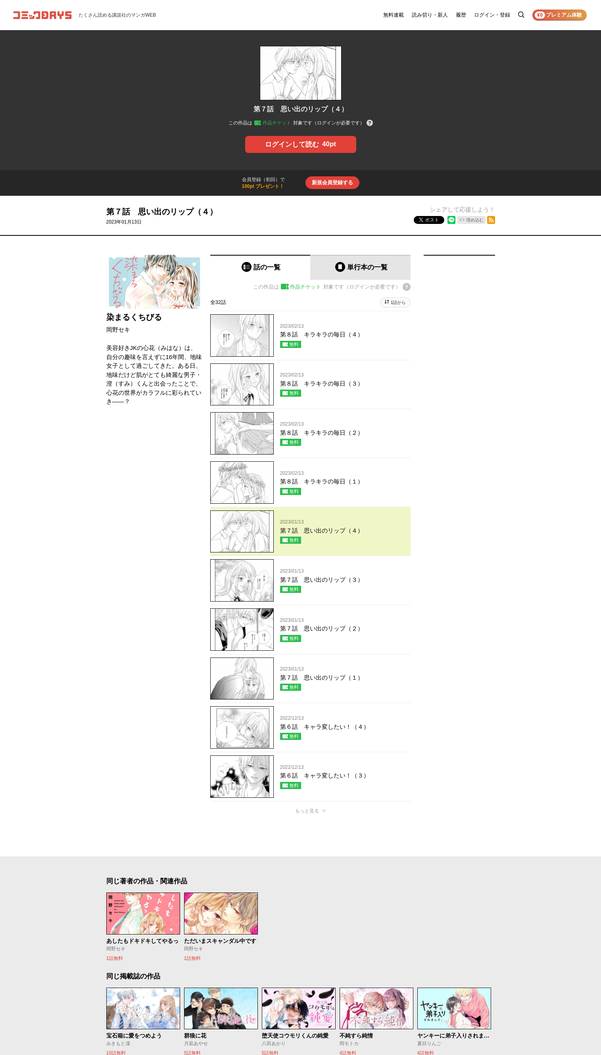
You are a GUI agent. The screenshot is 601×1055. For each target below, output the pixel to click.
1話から (398, 302)
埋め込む (475, 220)
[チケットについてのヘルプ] (370, 123)
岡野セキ (118, 329)
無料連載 (393, 15)
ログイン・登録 (492, 15)
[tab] (260, 267)
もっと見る (307, 811)
